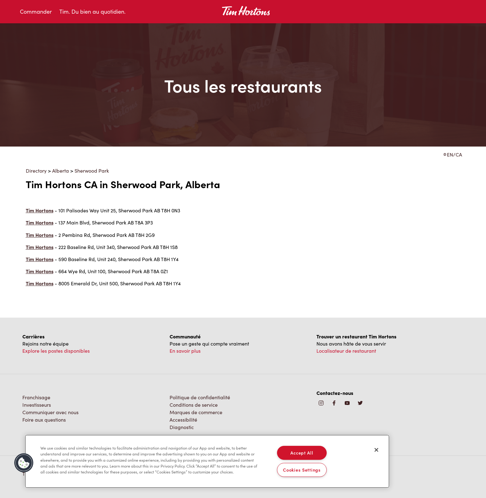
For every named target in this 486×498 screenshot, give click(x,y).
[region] (207, 461)
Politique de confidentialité (200, 397)
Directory (36, 170)
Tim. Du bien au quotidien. (92, 11)
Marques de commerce (196, 412)
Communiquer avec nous (50, 412)
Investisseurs (36, 404)
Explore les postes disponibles (56, 350)
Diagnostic (182, 427)
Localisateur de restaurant (346, 350)
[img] (360, 403)
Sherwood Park (92, 170)
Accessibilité (183, 419)
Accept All (301, 453)
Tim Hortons (39, 210)
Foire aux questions (44, 419)
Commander (36, 11)
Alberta (60, 170)
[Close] (376, 450)
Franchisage (36, 397)
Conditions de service (194, 404)
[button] (24, 463)
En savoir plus (185, 350)
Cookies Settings (302, 470)
